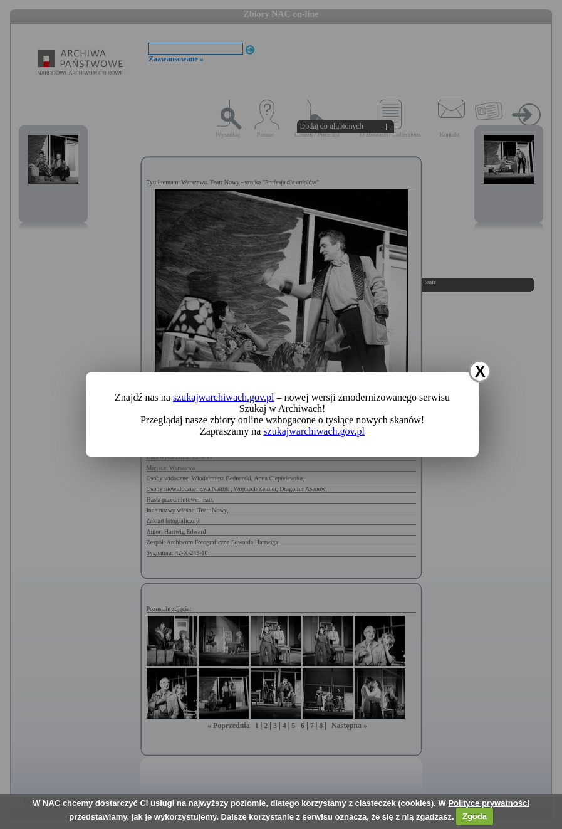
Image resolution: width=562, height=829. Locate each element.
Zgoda (474, 816)
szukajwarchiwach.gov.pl (223, 397)
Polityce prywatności (488, 803)
